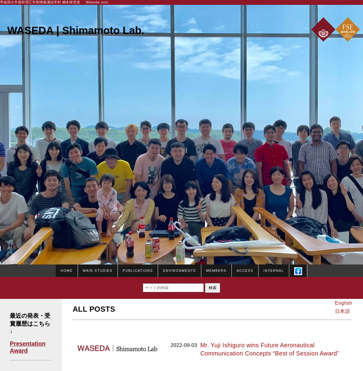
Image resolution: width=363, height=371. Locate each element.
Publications (138, 270)
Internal (273, 270)
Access (245, 270)
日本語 (342, 311)
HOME (66, 270)
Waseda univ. (97, 2)
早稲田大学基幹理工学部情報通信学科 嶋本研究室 (40, 2)
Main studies (98, 270)
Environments (179, 270)
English (343, 303)
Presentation (27, 343)
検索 (213, 287)
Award (19, 350)
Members (216, 270)
